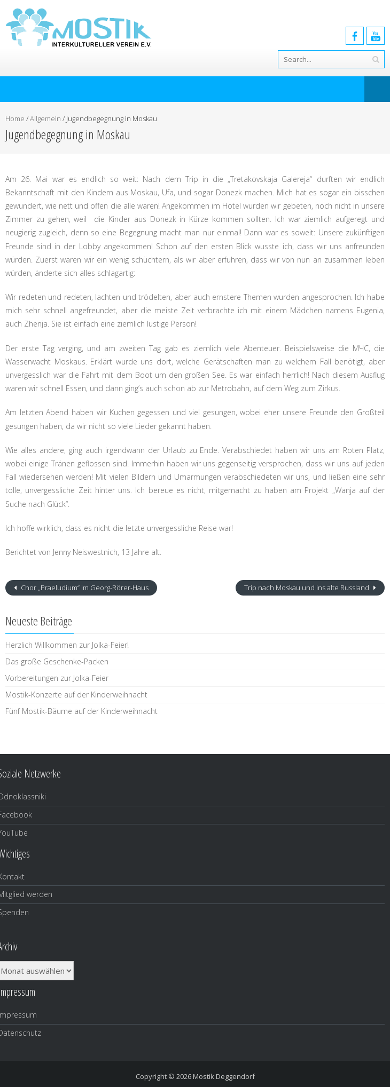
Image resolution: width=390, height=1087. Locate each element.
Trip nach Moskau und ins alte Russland (307, 587)
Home (15, 118)
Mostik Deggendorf (224, 1076)
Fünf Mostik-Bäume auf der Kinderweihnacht (81, 711)
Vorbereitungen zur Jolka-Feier (56, 678)
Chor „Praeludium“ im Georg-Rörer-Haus (84, 587)
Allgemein (45, 118)
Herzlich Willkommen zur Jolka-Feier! (67, 645)
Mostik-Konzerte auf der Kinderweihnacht (76, 694)
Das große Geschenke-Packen (56, 661)
